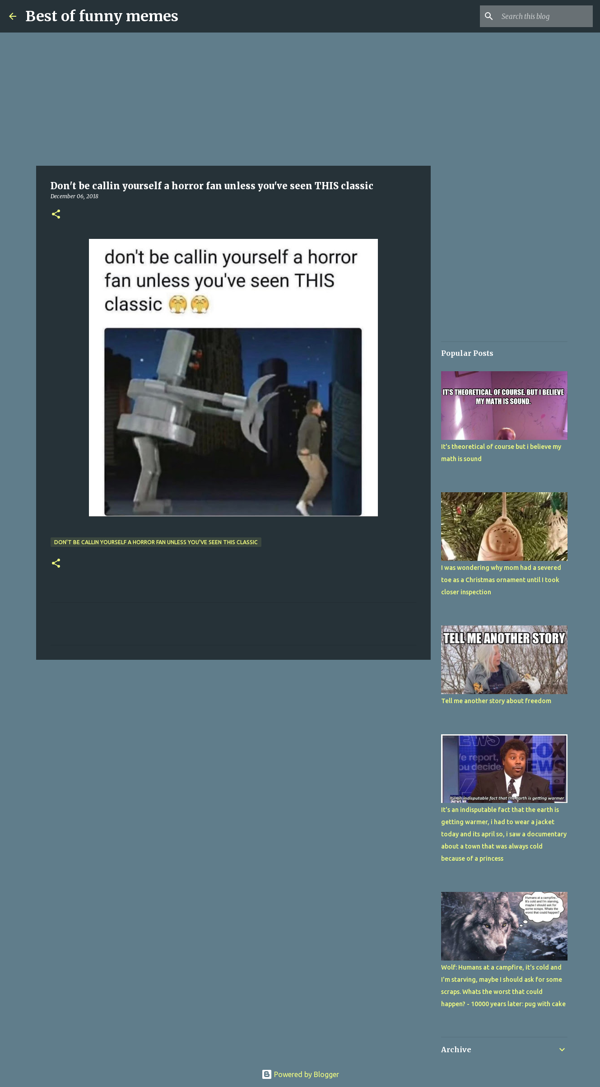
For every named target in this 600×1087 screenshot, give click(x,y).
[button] (56, 215)
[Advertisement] (233, 99)
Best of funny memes (101, 16)
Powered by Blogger (300, 1074)
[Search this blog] (545, 16)
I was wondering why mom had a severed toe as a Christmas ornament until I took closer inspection (501, 580)
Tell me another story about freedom (496, 700)
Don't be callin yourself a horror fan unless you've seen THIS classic (156, 542)
